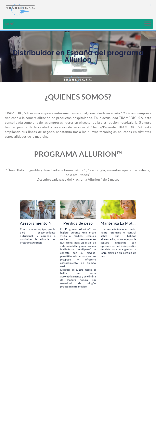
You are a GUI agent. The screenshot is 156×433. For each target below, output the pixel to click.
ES (149, 5)
